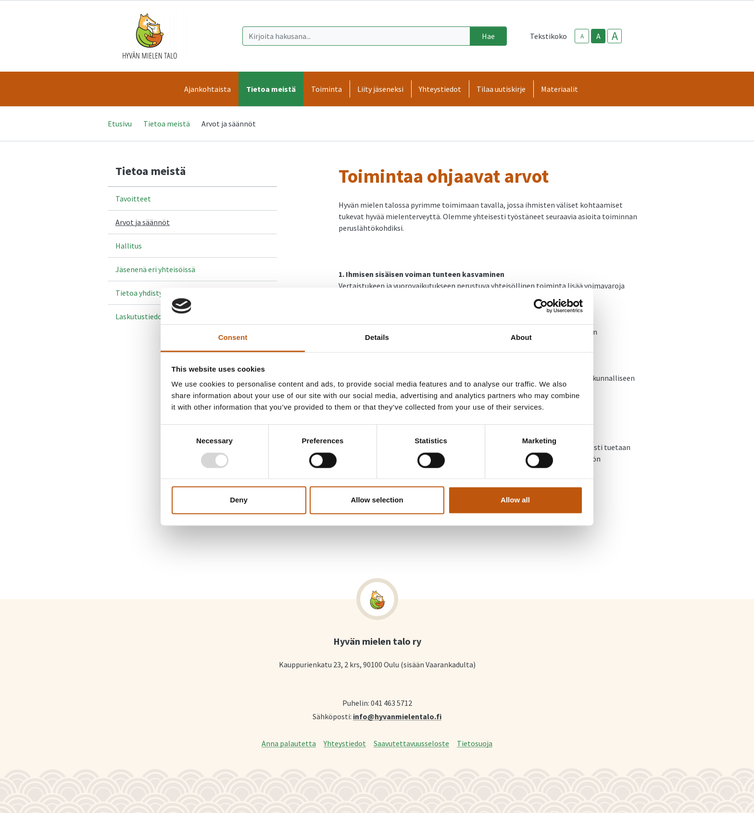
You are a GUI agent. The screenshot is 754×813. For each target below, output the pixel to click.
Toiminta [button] (326, 89)
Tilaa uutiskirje (501, 89)
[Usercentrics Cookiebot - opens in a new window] (541, 306)
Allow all (515, 500)
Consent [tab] (233, 338)
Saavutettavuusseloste (411, 743)
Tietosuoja (474, 743)
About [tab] (521, 338)
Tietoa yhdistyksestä (149, 293)
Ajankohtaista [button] (207, 89)
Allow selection (377, 500)
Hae (488, 36)
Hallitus (128, 245)
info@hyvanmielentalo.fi (397, 716)
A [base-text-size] (598, 36)
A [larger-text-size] (615, 36)
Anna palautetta (289, 743)
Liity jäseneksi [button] (380, 89)
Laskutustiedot (140, 316)
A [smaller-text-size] (582, 36)
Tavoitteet (133, 198)
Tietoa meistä (166, 123)
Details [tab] (377, 338)
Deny (239, 500)
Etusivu (120, 123)
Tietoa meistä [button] (271, 89)
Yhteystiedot (345, 743)
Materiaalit (559, 89)
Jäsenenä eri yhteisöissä (155, 269)
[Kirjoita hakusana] (356, 36)
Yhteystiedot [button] (440, 89)
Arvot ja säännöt (142, 222)
